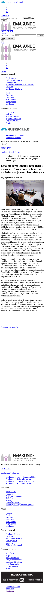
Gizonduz (9, 87)
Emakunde (10, 104)
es (6, 9)
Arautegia (9, 500)
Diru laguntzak (11, 541)
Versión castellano (13, 587)
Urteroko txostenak (13, 503)
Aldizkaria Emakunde (14, 545)
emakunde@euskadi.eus (10, 152)
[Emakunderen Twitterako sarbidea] (19, 479)
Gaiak (8, 93)
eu (7, 7)
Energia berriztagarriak (15, 560)
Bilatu (31, 18)
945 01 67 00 (6, 148)
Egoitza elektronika (13, 119)
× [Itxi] (2, 41)
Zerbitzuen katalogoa (14, 496)
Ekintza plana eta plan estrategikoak (19, 505)
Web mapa (10, 114)
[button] (3, 33)
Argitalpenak (11, 102)
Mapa (8, 555)
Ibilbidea (9, 498)
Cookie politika (12, 566)
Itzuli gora (10, 591)
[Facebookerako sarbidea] (15, 135)
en (7, 12)
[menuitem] (25, 78)
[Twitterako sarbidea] (13, 138)
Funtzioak (9, 494)
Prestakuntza (11, 99)
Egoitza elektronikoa (14, 562)
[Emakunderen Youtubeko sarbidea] (19, 483)
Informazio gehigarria (9, 327)
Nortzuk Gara (11, 492)
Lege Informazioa (12, 121)
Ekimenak (10, 95)
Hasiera (9, 513)
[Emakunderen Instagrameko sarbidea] (20, 481)
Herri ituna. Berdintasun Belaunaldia (20, 85)
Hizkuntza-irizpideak (14, 80)
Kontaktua (5, 16)
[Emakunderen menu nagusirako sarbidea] (4, 20)
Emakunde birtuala (13, 534)
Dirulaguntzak (11, 82)
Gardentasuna (11, 78)
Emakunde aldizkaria (14, 89)
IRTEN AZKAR (7, 31)
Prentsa (8, 123)
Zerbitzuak (10, 97)
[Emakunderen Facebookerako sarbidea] (21, 477)
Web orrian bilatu (7, 36)
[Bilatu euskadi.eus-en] (11, 18)
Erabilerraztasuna (12, 116)
